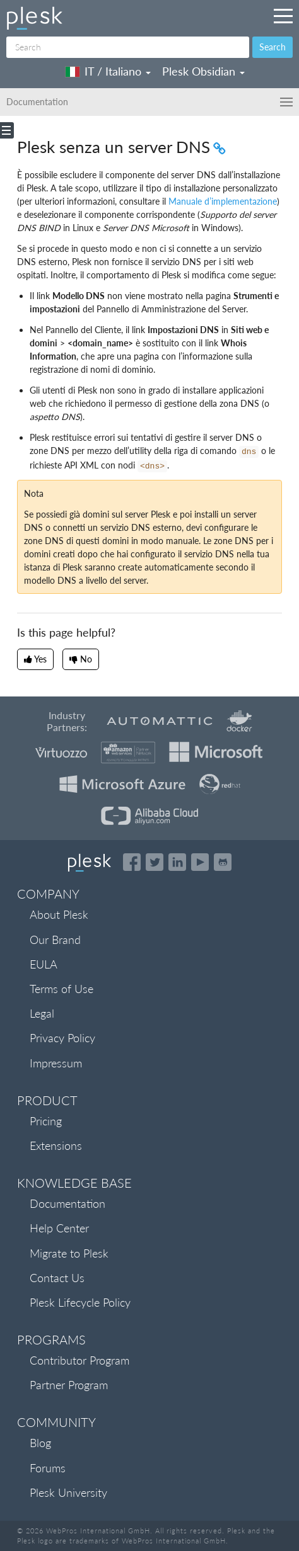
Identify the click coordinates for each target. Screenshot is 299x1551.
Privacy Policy (62, 1038)
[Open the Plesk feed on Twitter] (154, 862)
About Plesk (59, 914)
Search (272, 47)
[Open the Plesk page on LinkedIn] (177, 862)
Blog (40, 1443)
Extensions (56, 1145)
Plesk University (68, 1492)
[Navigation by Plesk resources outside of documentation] (283, 15)
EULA (43, 964)
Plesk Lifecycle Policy (80, 1302)
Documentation (67, 1203)
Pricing (46, 1121)
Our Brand (55, 939)
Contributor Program (79, 1360)
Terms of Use (61, 989)
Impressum (56, 1063)
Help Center (59, 1228)
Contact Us (57, 1278)
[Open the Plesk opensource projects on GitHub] (223, 862)
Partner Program (69, 1385)
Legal (42, 1013)
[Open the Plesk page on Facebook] (132, 862)
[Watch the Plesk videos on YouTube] (200, 862)
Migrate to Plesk (69, 1253)
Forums (48, 1468)
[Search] (127, 47)
